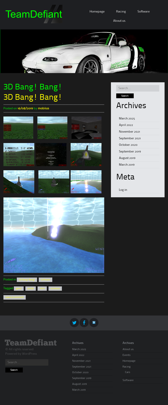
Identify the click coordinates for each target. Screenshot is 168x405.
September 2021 (130, 138)
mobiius (43, 108)
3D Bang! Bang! (32, 98)
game (19, 288)
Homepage (97, 11)
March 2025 (127, 118)
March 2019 (127, 164)
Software (143, 11)
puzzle (30, 288)
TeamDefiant (31, 343)
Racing (121, 11)
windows (55, 288)
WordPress (29, 353)
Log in (123, 190)
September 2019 (130, 151)
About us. (119, 21)
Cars (127, 372)
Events (126, 355)
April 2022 (126, 125)
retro (42, 288)
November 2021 (129, 131)
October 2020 (128, 145)
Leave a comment (14, 297)
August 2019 (127, 158)
